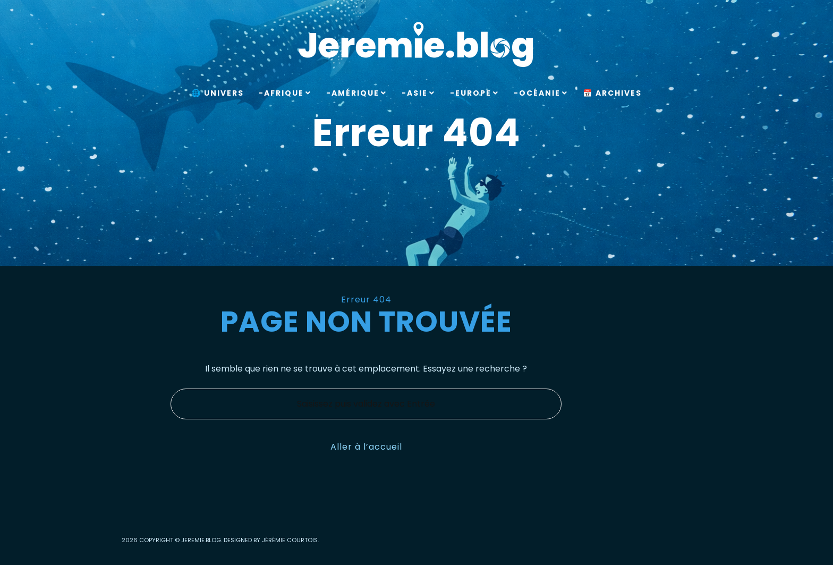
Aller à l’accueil (366, 447)
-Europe (470, 93)
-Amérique (352, 93)
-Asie (415, 93)
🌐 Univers (217, 93)
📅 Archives (612, 93)
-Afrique (281, 93)
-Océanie (537, 93)
